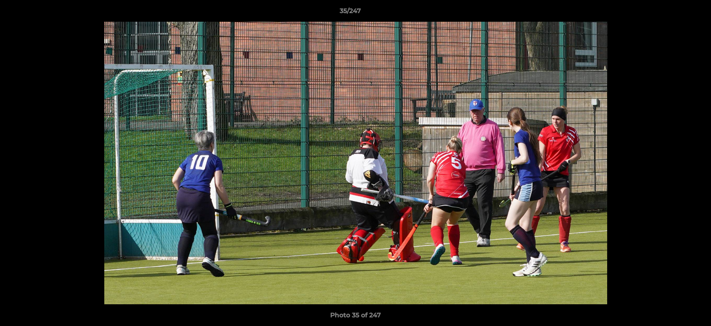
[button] (672, 13)
